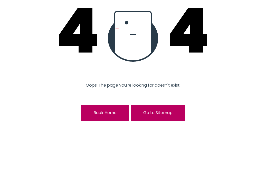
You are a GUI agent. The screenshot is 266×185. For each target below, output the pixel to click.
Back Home (105, 113)
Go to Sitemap (158, 113)
